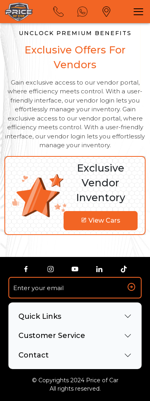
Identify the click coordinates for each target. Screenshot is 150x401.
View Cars (100, 220)
